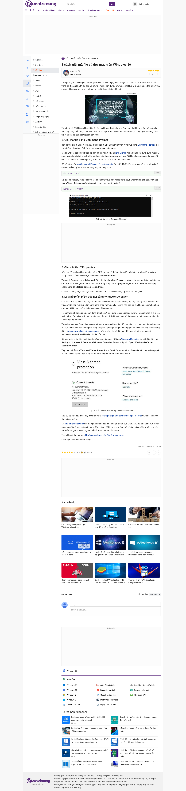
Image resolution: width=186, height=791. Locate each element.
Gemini (81, 10)
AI (39, 10)
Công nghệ (109, 10)
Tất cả (31, 10)
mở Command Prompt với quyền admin (95, 164)
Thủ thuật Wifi (138, 694)
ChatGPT (71, 10)
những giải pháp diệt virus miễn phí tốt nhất (122, 415)
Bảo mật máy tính (105, 689)
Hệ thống (81, 58)
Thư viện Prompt (94, 10)
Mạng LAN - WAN (106, 704)
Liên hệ (98, 775)
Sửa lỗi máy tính (105, 685)
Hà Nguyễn (75, 74)
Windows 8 (69, 699)
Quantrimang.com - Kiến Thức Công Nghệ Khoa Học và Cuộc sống (40, 4)
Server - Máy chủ (139, 689)
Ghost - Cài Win (71, 704)
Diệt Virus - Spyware (107, 699)
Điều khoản (66, 775)
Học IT (120, 10)
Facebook (114, 775)
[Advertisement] (93, 36)
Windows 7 (69, 694)
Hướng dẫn (82, 775)
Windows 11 (70, 685)
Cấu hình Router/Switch (142, 685)
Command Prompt (146, 145)
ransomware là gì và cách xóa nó (83, 331)
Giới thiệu (57, 775)
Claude (61, 10)
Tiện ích (129, 10)
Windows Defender (130, 339)
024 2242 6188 (77, 781)
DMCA (121, 775)
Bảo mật (74, 775)
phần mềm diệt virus (74, 423)
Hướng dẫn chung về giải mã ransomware (104, 435)
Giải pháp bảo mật (106, 694)
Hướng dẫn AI (49, 10)
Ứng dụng (91, 775)
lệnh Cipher (120, 153)
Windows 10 (93, 58)
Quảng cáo (106, 775)
